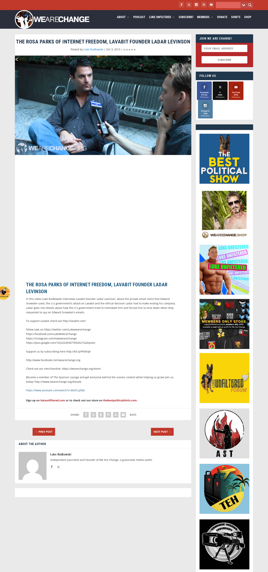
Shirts (235, 21)
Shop (247, 21)
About (121, 21)
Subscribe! (186, 21)
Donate (222, 21)
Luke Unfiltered (160, 21)
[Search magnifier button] (250, 5)
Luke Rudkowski (93, 54)
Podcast (139, 21)
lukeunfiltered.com (52, 405)
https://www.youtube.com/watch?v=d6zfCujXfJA (55, 395)
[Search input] (229, 5)
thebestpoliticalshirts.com (120, 405)
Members (203, 21)
